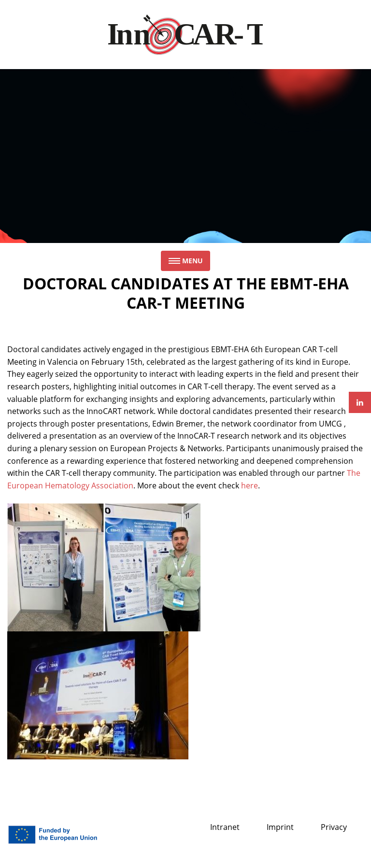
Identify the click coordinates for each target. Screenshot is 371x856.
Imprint (280, 827)
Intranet (225, 827)
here (249, 485)
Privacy (334, 827)
